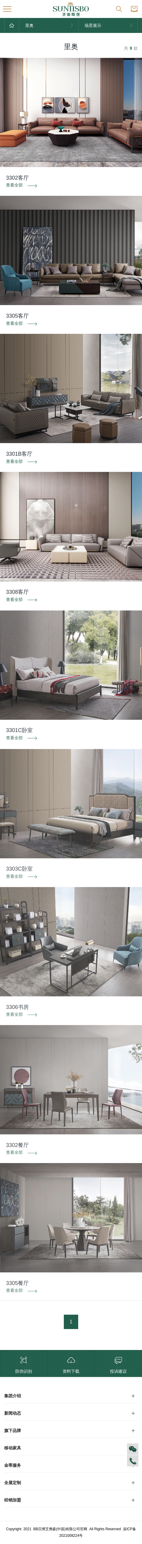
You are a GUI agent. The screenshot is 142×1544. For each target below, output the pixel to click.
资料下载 (71, 1363)
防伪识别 (23, 1363)
